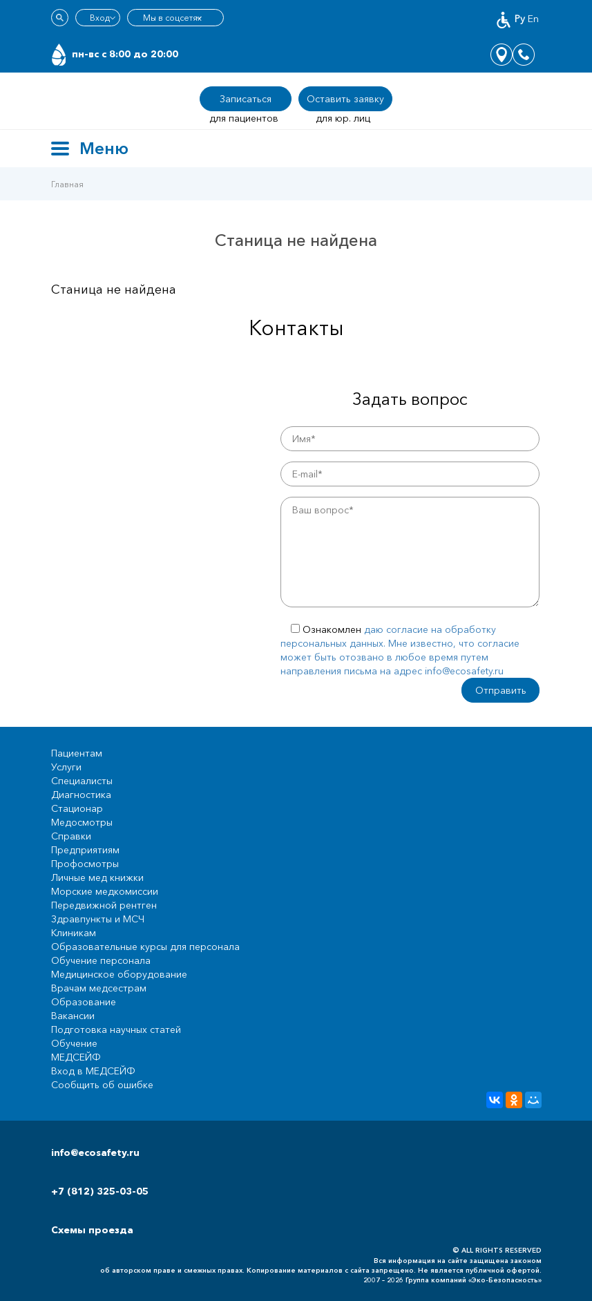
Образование (83, 1002)
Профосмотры (85, 863)
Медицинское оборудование (119, 974)
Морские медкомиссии (104, 891)
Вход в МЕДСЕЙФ (93, 1071)
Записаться (245, 99)
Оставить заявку (345, 99)
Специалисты (82, 781)
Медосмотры (82, 822)
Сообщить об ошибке (102, 1085)
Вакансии (73, 1015)
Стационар (77, 808)
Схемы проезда (92, 1230)
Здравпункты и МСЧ (97, 919)
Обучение (74, 1043)
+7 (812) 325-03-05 (100, 1191)
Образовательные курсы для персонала (145, 946)
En (533, 18)
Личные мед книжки (97, 877)
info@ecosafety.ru (95, 1152)
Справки (71, 836)
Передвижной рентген (104, 905)
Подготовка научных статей (116, 1029)
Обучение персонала (101, 960)
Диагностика (81, 794)
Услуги (66, 767)
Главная (67, 184)
